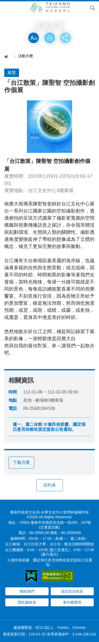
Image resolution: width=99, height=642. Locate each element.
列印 (49, 38)
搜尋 (92, 7)
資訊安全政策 (72, 591)
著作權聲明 (72, 602)
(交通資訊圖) (49, 527)
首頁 (8, 56)
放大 (33, 38)
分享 (65, 38)
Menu (6, 7)
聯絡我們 (27, 591)
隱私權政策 (27, 602)
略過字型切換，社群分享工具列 (49, 27)
